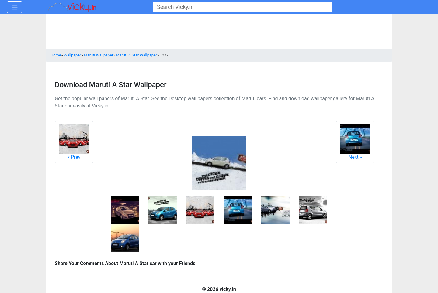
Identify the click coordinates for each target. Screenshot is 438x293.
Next (355, 142)
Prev (74, 142)
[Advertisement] (219, 32)
